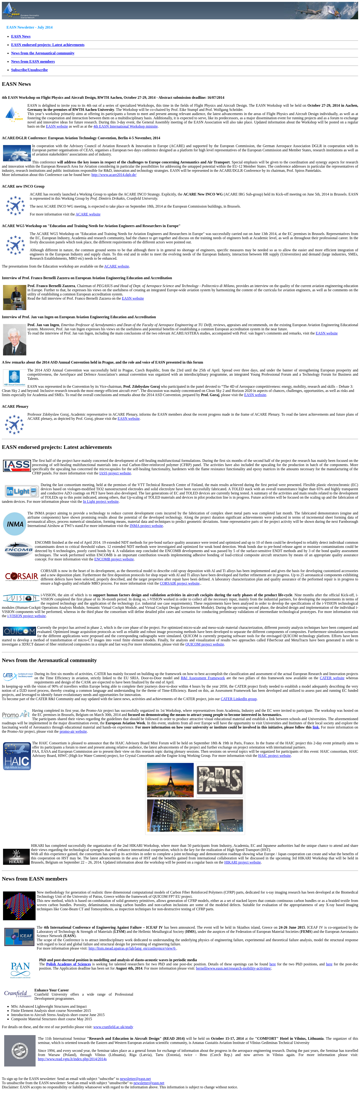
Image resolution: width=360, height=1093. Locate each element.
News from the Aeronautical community (49, 660)
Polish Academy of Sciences (68, 964)
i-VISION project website (26, 616)
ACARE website (88, 214)
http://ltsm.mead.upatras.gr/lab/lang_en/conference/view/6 (133, 948)
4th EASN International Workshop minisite (125, 126)
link (316, 727)
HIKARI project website (242, 862)
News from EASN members (34, 879)
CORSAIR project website (180, 583)
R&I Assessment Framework (203, 678)
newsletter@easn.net (135, 1079)
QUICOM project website (204, 644)
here (273, 964)
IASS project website (115, 473)
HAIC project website (274, 756)
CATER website (332, 678)
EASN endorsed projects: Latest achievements (57, 447)
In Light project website (101, 501)
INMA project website (146, 526)
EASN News (20, 36)
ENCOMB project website (114, 559)
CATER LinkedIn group (239, 699)
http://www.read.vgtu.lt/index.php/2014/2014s (72, 1059)
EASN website (57, 126)
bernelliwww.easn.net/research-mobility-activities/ (233, 968)
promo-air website (73, 731)
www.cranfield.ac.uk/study (113, 1027)
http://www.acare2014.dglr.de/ (114, 175)
